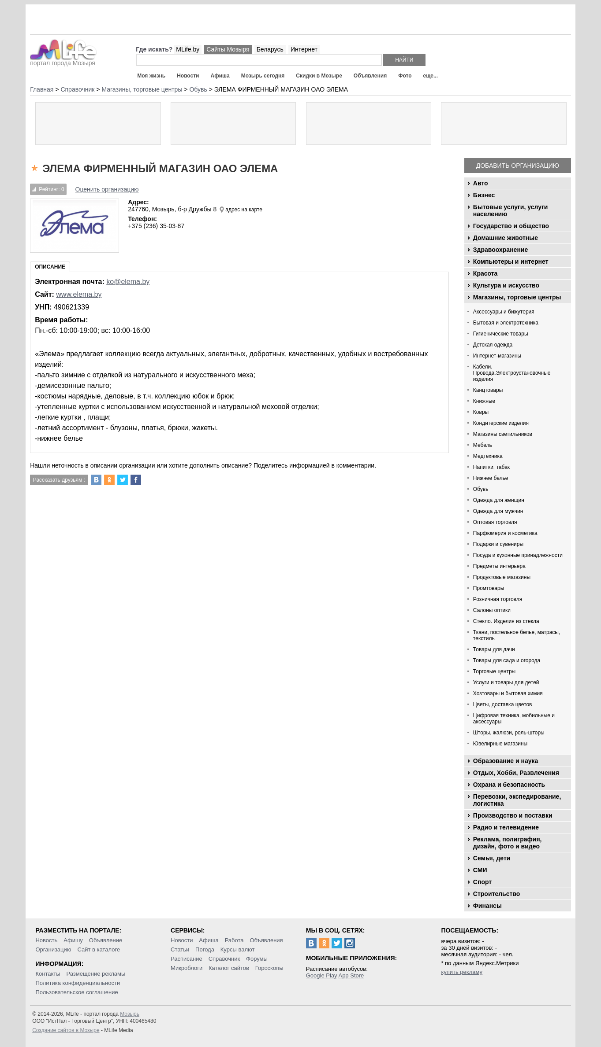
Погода (204, 949)
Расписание (186, 958)
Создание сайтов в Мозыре (65, 1030)
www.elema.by (78, 294)
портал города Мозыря (63, 60)
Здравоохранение (500, 249)
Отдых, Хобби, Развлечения (516, 772)
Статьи (180, 949)
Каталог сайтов (229, 968)
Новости (188, 76)
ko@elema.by (127, 281)
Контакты (47, 973)
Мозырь (129, 1014)
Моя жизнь (151, 76)
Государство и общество (511, 225)
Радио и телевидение (506, 827)
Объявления (370, 76)
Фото (404, 76)
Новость (46, 940)
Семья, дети (492, 858)
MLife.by (187, 49)
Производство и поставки (512, 815)
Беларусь (270, 49)
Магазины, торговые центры (517, 297)
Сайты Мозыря (227, 49)
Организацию (53, 949)
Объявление (105, 940)
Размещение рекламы (95, 973)
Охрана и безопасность (509, 784)
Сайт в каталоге (98, 949)
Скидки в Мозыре (319, 76)
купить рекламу (461, 972)
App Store (351, 975)
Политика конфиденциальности (77, 983)
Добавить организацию (517, 165)
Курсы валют (237, 949)
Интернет (304, 49)
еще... (430, 76)
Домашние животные (505, 237)
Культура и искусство (506, 285)
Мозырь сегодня (263, 76)
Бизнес (484, 195)
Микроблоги (186, 968)
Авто (480, 183)
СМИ (480, 870)
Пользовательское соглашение (76, 992)
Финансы (487, 905)
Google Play (321, 975)
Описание (50, 267)
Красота (485, 273)
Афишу (73, 940)
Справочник (224, 958)
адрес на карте (243, 209)
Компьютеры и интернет (511, 261)
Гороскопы (269, 968)
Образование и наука (505, 760)
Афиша (219, 76)
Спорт (482, 881)
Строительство (496, 893)
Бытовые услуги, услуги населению (510, 210)
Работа (234, 940)
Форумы (257, 958)
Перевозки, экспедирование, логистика (517, 800)
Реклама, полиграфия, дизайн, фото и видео (507, 843)
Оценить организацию (107, 189)
